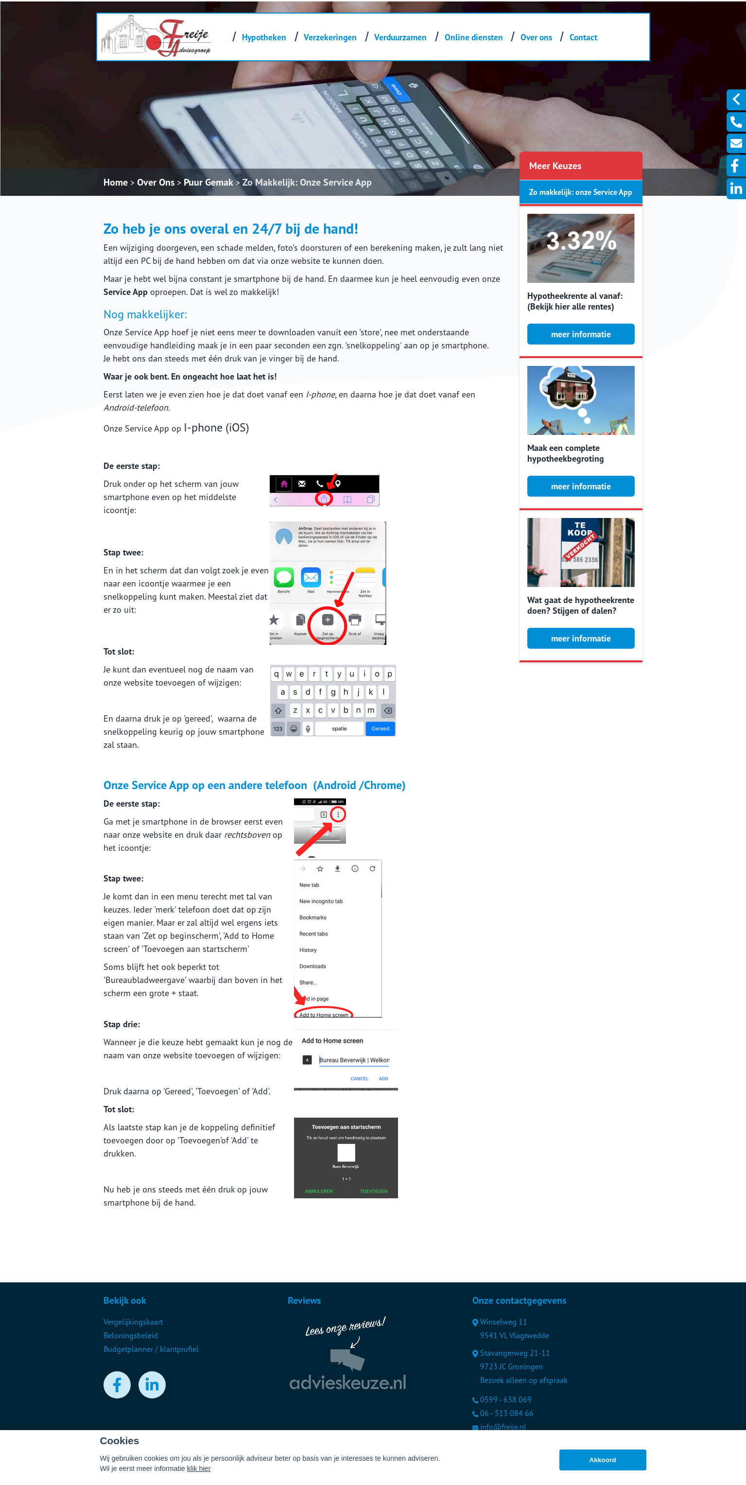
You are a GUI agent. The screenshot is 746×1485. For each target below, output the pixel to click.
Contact (583, 37)
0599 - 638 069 (502, 1399)
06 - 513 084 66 (503, 1413)
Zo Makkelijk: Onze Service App (307, 182)
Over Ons (155, 182)
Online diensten (474, 37)
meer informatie (581, 334)
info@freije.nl (499, 1426)
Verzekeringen (330, 37)
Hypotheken (264, 37)
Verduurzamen (400, 37)
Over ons (536, 37)
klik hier (199, 1468)
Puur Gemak (208, 182)
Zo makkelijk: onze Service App (580, 192)
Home (116, 182)
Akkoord (602, 1460)
